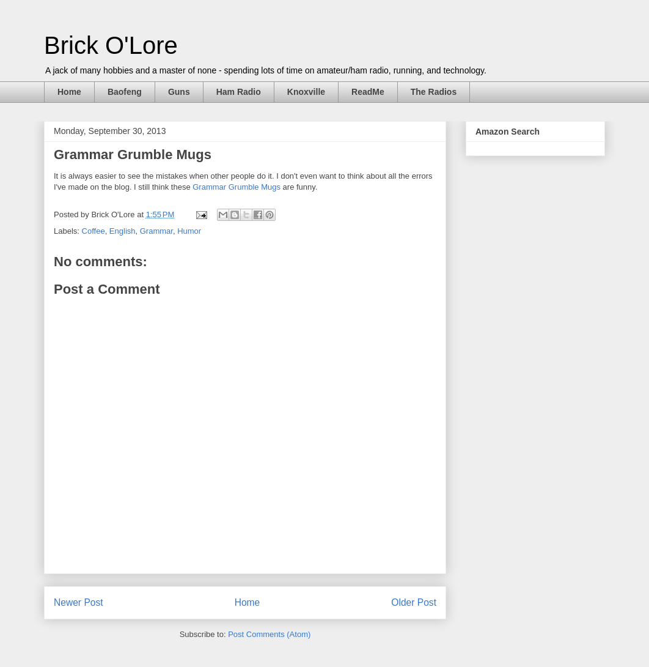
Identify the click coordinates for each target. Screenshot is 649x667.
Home (69, 92)
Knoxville (306, 92)
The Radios (434, 92)
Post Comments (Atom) (269, 634)
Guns (179, 92)
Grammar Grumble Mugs (236, 187)
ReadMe (367, 92)
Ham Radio (238, 92)
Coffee (93, 231)
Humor (189, 231)
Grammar (156, 231)
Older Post (413, 602)
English (122, 231)
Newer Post (78, 602)
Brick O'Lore (111, 45)
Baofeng (125, 92)
